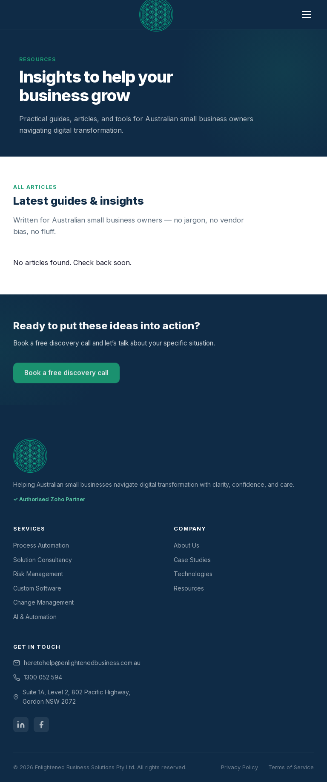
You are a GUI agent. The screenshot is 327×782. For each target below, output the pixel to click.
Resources (189, 588)
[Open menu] (306, 15)
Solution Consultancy (42, 559)
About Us (186, 545)
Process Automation (41, 545)
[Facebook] (41, 724)
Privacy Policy (239, 767)
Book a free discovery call (66, 374)
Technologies (193, 573)
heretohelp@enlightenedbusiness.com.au (82, 662)
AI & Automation (35, 616)
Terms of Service (291, 767)
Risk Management (38, 573)
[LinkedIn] (21, 724)
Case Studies (192, 559)
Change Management (43, 602)
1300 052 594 (43, 677)
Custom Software (37, 588)
